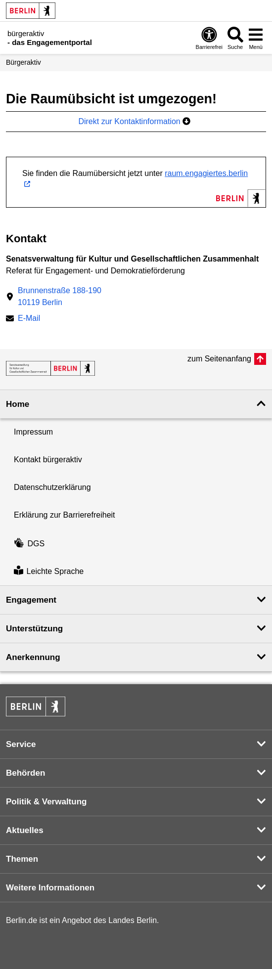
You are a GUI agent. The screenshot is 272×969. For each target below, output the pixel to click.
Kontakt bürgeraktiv (48, 459)
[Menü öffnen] (255, 38)
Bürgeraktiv (23, 62)
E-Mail (29, 319)
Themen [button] (22, 859)
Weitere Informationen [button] (50, 887)
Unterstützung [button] (34, 628)
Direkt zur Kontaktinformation (134, 121)
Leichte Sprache (49, 571)
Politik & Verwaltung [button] (46, 801)
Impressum (33, 432)
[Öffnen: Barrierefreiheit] (209, 38)
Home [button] (17, 404)
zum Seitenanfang (219, 358)
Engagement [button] (31, 600)
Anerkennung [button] (33, 657)
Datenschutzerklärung (52, 487)
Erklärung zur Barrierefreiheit (64, 515)
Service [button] (21, 744)
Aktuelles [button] (25, 830)
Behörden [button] (25, 773)
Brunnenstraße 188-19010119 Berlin (59, 296)
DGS (29, 543)
